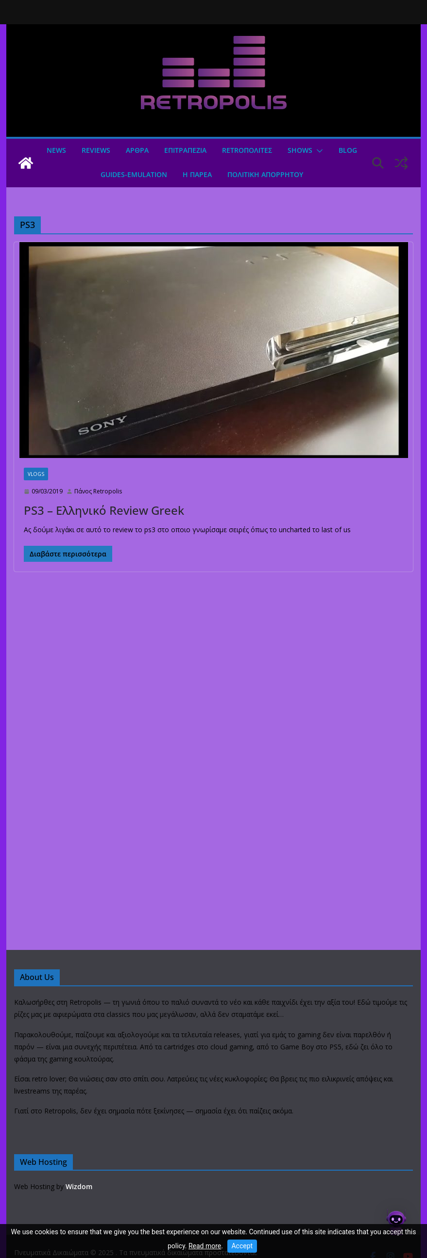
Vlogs (36, 474)
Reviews (96, 150)
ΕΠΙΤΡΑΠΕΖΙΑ (185, 150)
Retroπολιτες (247, 150)
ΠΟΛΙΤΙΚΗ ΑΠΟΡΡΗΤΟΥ (265, 174)
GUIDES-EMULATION (134, 174)
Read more (204, 1246)
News (56, 150)
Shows (300, 150)
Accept (242, 1246)
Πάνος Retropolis (98, 491)
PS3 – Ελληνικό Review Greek (104, 510)
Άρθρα (137, 150)
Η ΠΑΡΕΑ (197, 174)
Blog (348, 150)
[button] (317, 151)
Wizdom (79, 1186)
